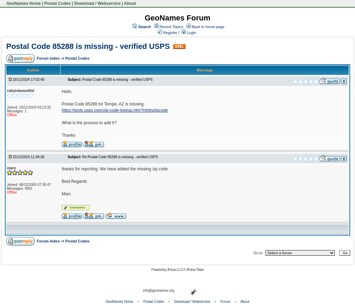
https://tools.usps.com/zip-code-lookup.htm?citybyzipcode (115, 110)
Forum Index (49, 58)
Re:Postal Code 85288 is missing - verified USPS (120, 157)
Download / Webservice (97, 3)
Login (189, 33)
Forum (225, 302)
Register (167, 33)
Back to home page (208, 27)
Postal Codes (57, 3)
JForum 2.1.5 (175, 270)
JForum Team (195, 270)
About (130, 3)
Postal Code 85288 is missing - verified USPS (88, 46)
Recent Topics (171, 27)
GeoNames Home (23, 3)
